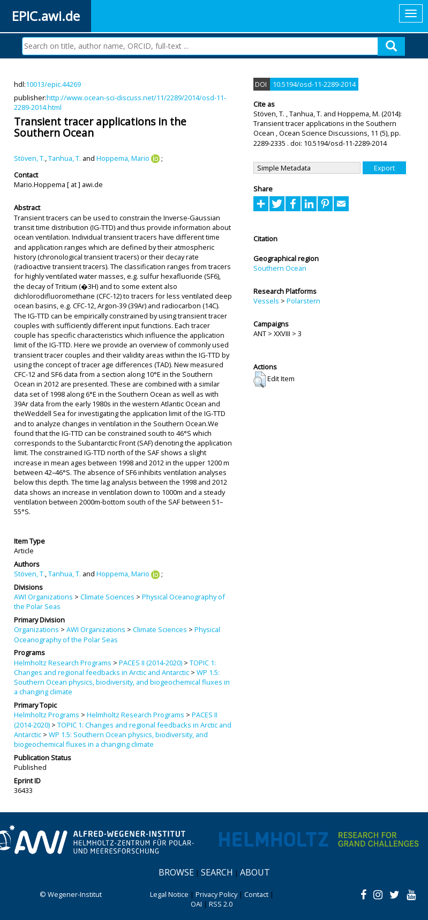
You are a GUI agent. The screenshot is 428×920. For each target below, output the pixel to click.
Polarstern (303, 301)
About (255, 872)
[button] (259, 380)
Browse (176, 872)
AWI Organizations (43, 597)
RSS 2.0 (220, 904)
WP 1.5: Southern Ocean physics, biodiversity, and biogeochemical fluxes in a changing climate (122, 682)
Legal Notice (169, 894)
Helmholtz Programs (46, 714)
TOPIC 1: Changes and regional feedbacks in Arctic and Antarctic (115, 667)
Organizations (36, 629)
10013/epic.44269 (53, 84)
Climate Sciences (107, 597)
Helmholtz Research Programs (62, 662)
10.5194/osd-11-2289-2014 (314, 84)
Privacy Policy (216, 894)
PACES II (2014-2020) (150, 662)
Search (217, 872)
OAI (196, 904)
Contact (256, 894)
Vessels (266, 301)
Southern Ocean (279, 268)
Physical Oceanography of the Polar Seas (117, 634)
